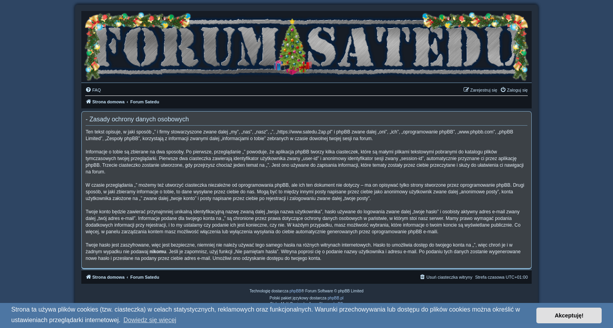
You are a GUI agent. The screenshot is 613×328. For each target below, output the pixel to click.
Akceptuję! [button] (569, 315)
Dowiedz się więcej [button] (150, 320)
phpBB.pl (336, 298)
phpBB (295, 291)
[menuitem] (93, 90)
